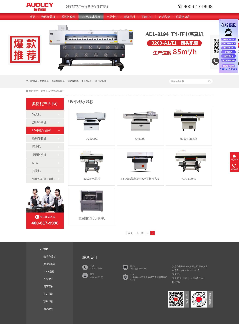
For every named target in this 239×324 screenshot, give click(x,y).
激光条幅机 (73, 81)
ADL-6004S (189, 178)
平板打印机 (86, 81)
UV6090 (140, 138)
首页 (32, 16)
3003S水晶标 (91, 178)
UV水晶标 (48, 271)
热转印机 (44, 81)
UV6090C (92, 138)
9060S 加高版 (189, 138)
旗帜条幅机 (39, 122)
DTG (35, 162)
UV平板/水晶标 (91, 16)
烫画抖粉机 (68, 16)
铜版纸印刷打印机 (43, 179)
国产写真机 (100, 81)
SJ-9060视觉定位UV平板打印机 (140, 178)
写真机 (36, 114)
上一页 (140, 233)
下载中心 (147, 16)
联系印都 (48, 301)
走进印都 (164, 16)
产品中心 (112, 16)
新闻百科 (129, 16)
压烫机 (36, 170)
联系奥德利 (183, 16)
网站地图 (48, 309)
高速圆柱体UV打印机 (92, 218)
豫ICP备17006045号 (190, 270)
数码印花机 (48, 16)
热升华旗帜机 (58, 81)
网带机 (36, 146)
